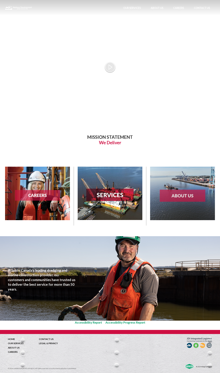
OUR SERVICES (132, 7)
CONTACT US (202, 7)
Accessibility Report (88, 322)
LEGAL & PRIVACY (48, 343)
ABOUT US (157, 7)
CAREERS (178, 7)
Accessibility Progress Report (125, 322)
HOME (11, 339)
